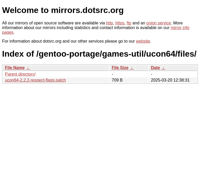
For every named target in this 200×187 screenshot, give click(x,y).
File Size (120, 67)
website (143, 41)
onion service (158, 23)
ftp (129, 23)
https (119, 23)
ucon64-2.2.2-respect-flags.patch (35, 80)
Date (155, 67)
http (109, 23)
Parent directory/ (20, 74)
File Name (15, 67)
